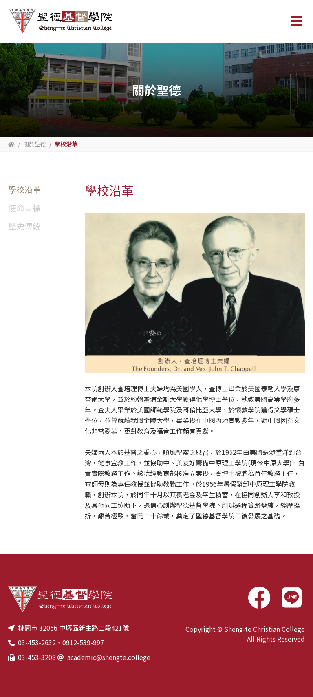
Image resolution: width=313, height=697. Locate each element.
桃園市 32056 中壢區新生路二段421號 (73, 628)
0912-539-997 (83, 642)
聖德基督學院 (60, 21)
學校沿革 (24, 189)
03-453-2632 (37, 642)
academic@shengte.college (108, 657)
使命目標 (24, 208)
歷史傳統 (24, 226)
